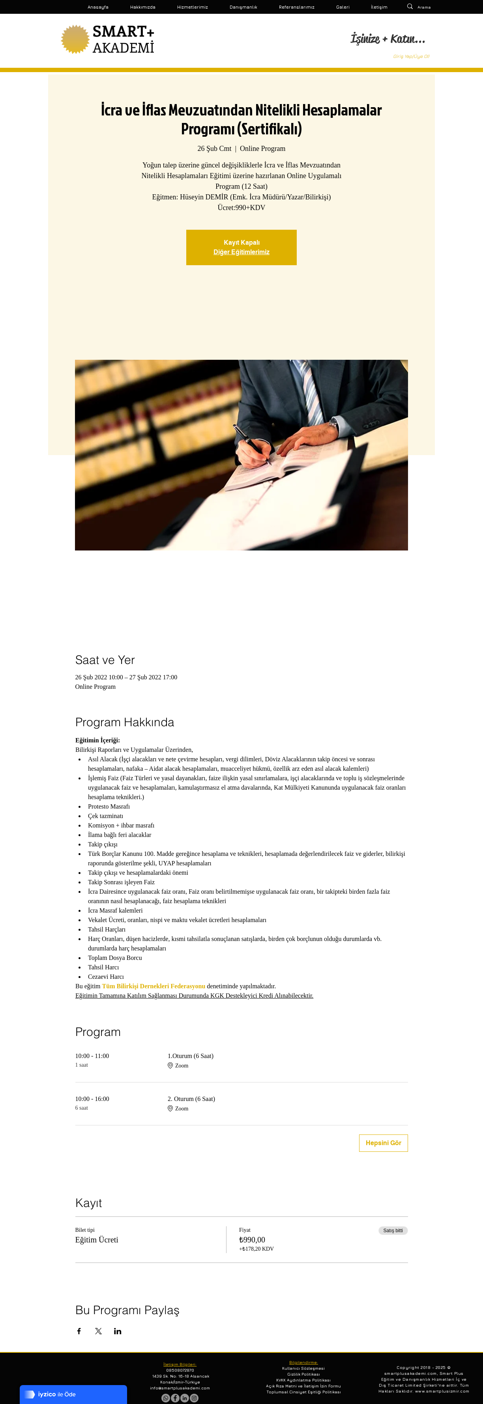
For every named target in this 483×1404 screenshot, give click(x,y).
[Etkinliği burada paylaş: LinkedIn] (118, 1331)
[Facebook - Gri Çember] (175, 1398)
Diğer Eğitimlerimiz (241, 252)
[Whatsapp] (165, 1398)
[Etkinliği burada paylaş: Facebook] (79, 1331)
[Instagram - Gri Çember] (194, 1398)
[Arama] (426, 7)
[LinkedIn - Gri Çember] (184, 1398)
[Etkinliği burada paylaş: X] (98, 1331)
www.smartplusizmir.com (442, 1391)
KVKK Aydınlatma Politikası (303, 1380)
